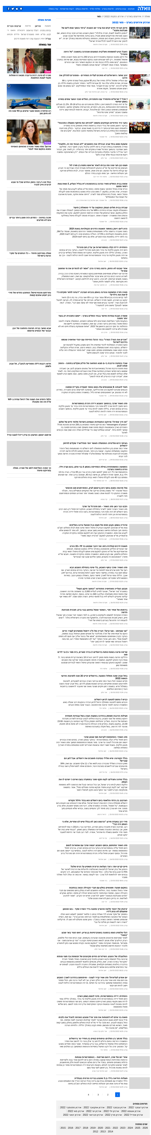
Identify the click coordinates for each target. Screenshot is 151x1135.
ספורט (113, 3)
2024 (127, 1128)
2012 (92, 1131)
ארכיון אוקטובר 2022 (91, 1107)
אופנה (42, 3)
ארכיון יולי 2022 (108, 1111)
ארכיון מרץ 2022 (110, 1115)
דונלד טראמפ (30, 31)
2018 (82, 1128)
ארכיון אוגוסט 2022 (128, 1111)
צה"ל (45, 39)
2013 (100, 1131)
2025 (135, 1128)
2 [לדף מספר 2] (105, 1094)
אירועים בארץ (131, 17)
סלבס (95, 3)
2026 (142, 1128)
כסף (88, 3)
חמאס (10, 30)
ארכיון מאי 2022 (73, 1111)
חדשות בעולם (79, 9)
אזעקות (45, 26)
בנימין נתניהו (42, 31)
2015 (60, 1128)
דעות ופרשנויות (64, 9)
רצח (25, 39)
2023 (120, 1128)
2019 (90, 1128)
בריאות (72, 3)
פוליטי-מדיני (92, 9)
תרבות (104, 3)
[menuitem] (111, 2)
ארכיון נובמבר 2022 (113, 1107)
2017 (75, 1128)
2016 (67, 1128)
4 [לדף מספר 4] (85, 1094)
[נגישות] (4, 3)
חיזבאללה (18, 30)
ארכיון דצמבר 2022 (135, 1107)
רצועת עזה (32, 39)
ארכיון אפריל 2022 (130, 1115)
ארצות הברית (11, 26)
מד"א (40, 35)
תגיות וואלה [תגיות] (41, 20)
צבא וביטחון (118, 9)
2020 (97, 1128)
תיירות (63, 3)
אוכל (81, 3)
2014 (107, 1131)
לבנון (46, 35)
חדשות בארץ (105, 9)
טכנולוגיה (53, 3)
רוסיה (40, 39)
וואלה (144, 17)
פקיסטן (7, 34)
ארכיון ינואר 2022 (69, 1115)
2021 (105, 1128)
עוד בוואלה (50, 9)
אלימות (25, 26)
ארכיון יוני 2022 (91, 1111)
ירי (5, 30)
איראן (35, 26)
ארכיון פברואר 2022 (90, 1115)
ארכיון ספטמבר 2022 (67, 1107)
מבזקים (128, 9)
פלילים (14, 34)
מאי (96, 17)
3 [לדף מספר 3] (95, 1094)
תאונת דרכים (17, 39)
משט (34, 34)
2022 (112, 1128)
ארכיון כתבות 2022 (111, 17)
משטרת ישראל (24, 35)
